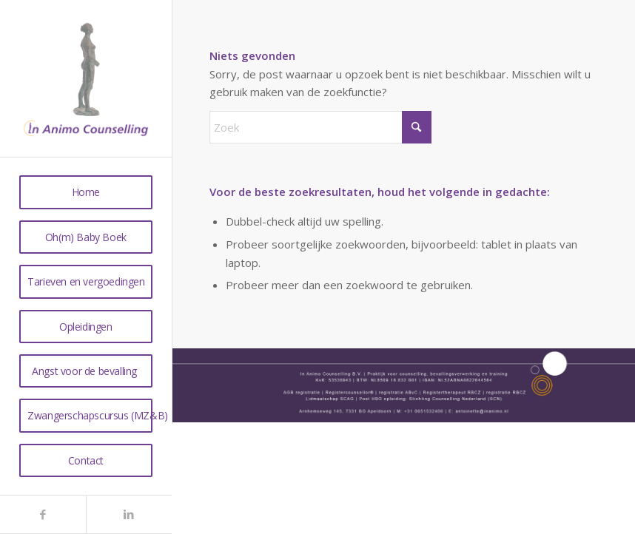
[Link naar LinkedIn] (129, 514)
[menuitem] (85, 192)
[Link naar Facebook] (43, 514)
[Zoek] (320, 127)
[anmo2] (85, 78)
